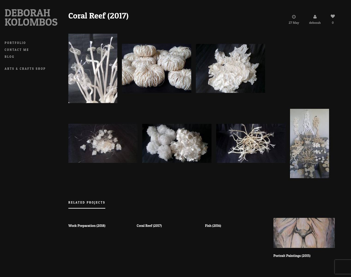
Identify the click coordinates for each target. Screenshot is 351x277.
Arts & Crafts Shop (25, 68)
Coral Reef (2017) (149, 226)
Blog (10, 56)
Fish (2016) (213, 226)
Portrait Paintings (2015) (291, 256)
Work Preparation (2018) (86, 226)
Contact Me (17, 50)
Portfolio (15, 43)
